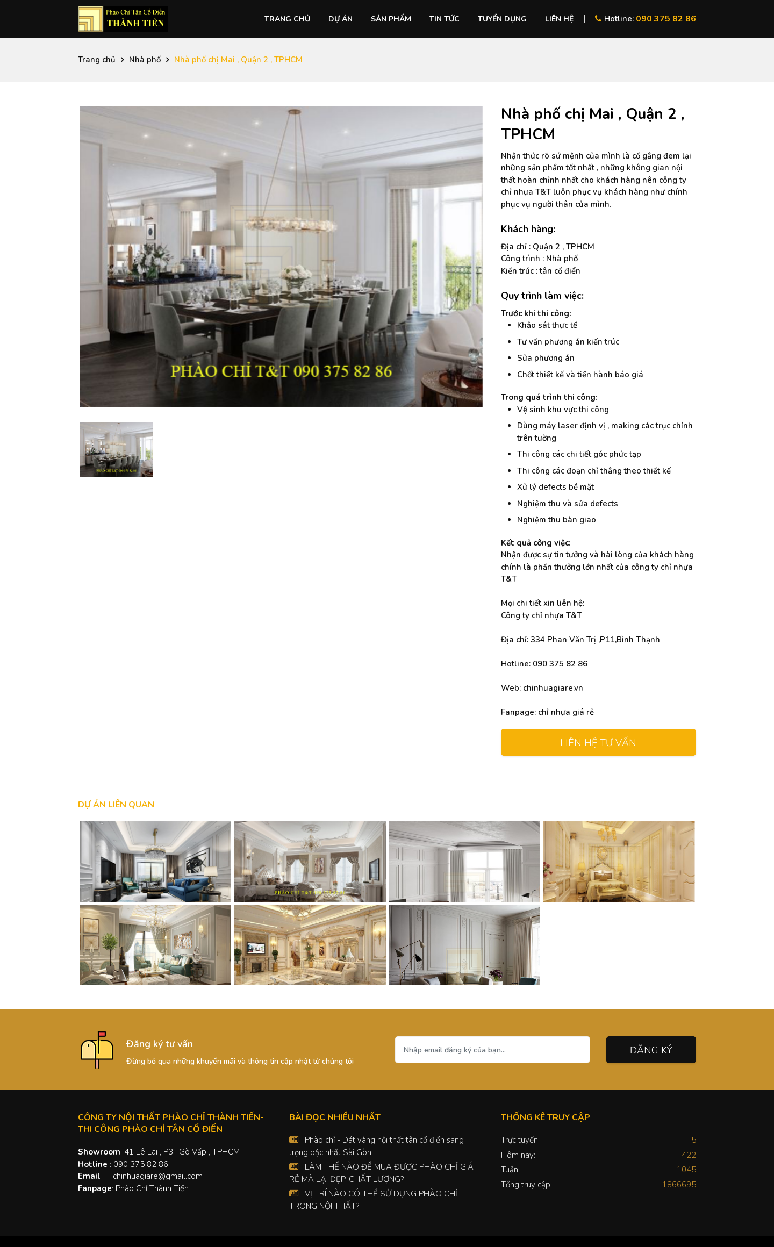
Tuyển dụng (502, 19)
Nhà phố (145, 59)
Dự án (340, 19)
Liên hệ (559, 19)
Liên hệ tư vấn (598, 742)
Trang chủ (287, 19)
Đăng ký (651, 1050)
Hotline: (645, 19)
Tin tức (444, 19)
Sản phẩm (391, 19)
